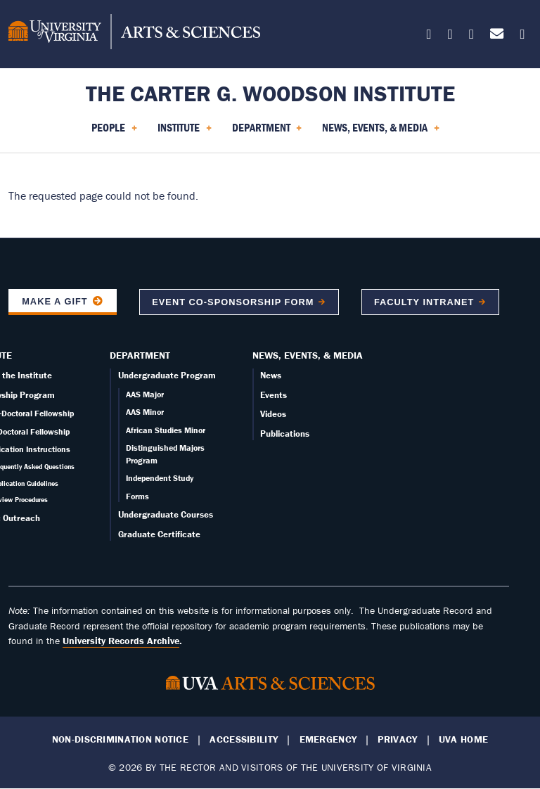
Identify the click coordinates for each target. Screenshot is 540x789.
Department (140, 355)
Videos (273, 414)
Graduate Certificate (159, 534)
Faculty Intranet (424, 302)
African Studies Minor (165, 430)
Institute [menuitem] (184, 132)
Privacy (397, 739)
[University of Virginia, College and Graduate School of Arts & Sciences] (134, 33)
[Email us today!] (496, 36)
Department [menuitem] (267, 132)
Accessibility (244, 739)
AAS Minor (145, 411)
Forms (137, 496)
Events (273, 395)
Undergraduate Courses (165, 514)
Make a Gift (55, 301)
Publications (284, 434)
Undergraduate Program (167, 375)
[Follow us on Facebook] (450, 36)
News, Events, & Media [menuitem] (380, 132)
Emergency (328, 739)
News (270, 375)
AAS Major (145, 394)
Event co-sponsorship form (233, 302)
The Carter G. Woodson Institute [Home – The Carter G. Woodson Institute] (270, 93)
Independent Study (159, 478)
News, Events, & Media (307, 355)
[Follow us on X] (429, 36)
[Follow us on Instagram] (471, 36)
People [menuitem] (114, 132)
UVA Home (463, 739)
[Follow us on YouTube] (522, 36)
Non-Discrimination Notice (120, 739)
